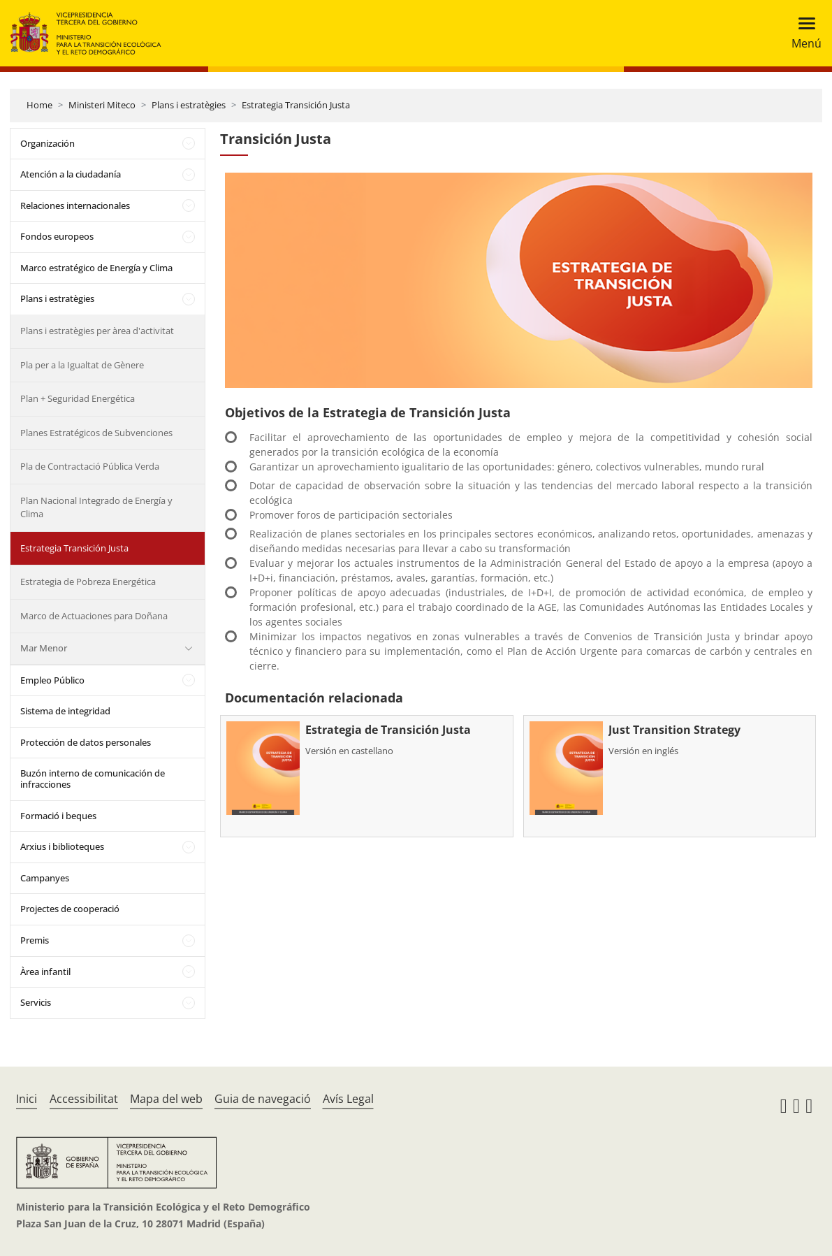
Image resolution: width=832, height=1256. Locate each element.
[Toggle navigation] (802, 33)
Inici (26, 1098)
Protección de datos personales (85, 742)
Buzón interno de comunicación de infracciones (92, 779)
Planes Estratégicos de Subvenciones (96, 432)
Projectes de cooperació (69, 908)
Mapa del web (166, 1098)
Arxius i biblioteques (62, 846)
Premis (34, 940)
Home (39, 105)
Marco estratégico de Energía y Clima (96, 267)
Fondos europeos (57, 236)
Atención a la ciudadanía (70, 174)
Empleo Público (52, 680)
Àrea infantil (45, 971)
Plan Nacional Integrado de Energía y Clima (96, 507)
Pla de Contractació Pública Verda (89, 466)
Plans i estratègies (189, 105)
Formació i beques (58, 815)
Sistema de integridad (65, 711)
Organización (47, 143)
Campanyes (44, 878)
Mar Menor (43, 648)
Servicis (35, 1002)
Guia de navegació (262, 1098)
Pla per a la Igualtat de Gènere (82, 365)
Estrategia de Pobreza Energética (88, 581)
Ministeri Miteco (102, 105)
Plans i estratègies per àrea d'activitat (97, 330)
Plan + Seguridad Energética (77, 398)
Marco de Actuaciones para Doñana (94, 615)
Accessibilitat (84, 1098)
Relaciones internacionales (75, 205)
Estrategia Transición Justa (296, 105)
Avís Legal (348, 1098)
